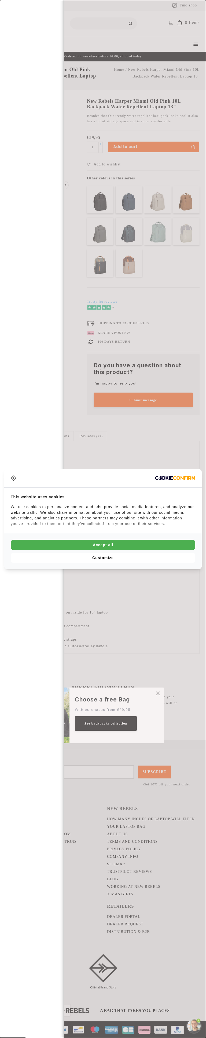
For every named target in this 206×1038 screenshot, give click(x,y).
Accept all (103, 545)
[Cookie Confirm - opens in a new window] (175, 478)
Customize (103, 558)
